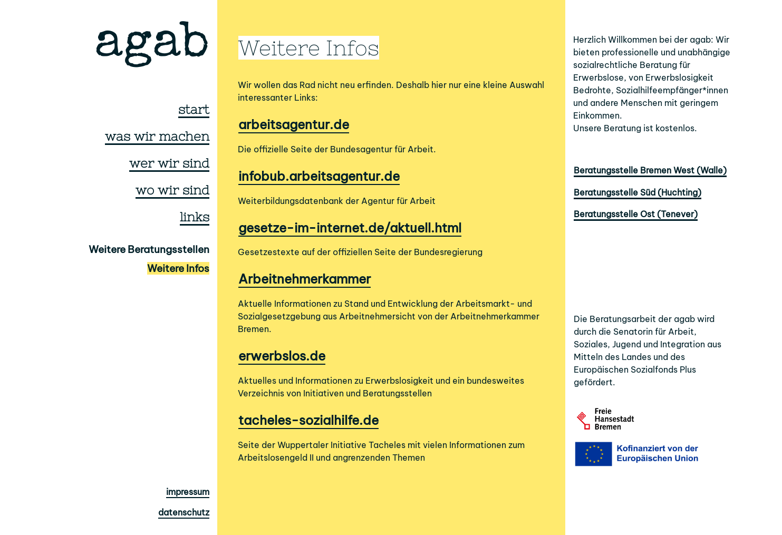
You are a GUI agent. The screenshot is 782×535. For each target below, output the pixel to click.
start (193, 109)
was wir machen (157, 136)
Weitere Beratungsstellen (149, 249)
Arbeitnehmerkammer (304, 279)
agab (151, 45)
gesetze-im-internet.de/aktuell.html (349, 228)
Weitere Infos (178, 268)
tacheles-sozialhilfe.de (308, 420)
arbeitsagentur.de (293, 124)
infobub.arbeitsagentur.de (319, 176)
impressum (187, 492)
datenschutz (183, 512)
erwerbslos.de (281, 356)
